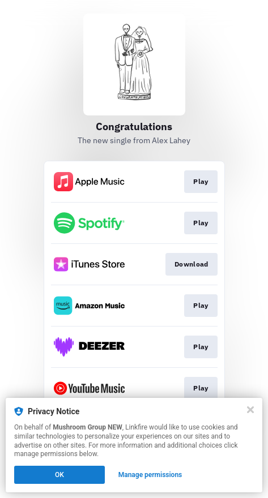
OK (59, 475)
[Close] (250, 410)
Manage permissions (150, 475)
